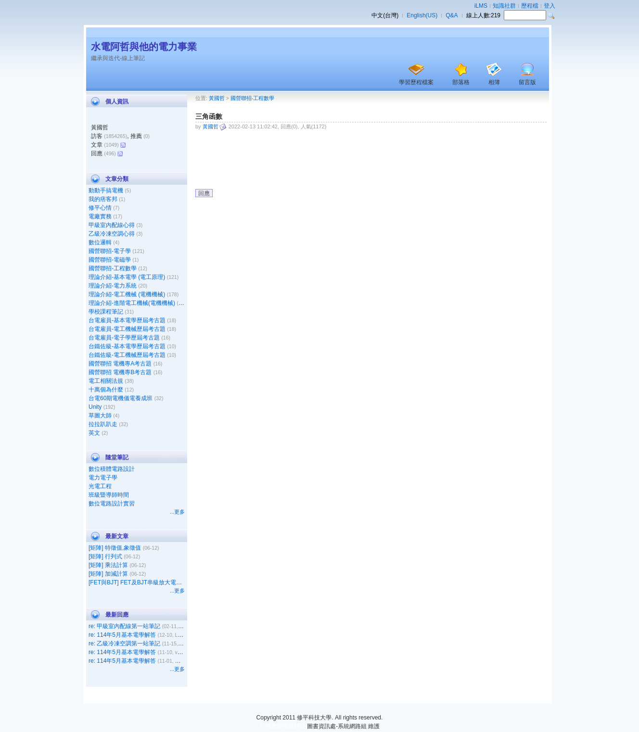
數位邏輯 (100, 242)
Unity (95, 407)
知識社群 (504, 5)
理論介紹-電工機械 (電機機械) (127, 294)
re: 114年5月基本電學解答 (122, 634)
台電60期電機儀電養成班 (121, 398)
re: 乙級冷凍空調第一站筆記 (124, 643)
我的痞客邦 (103, 199)
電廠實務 (100, 216)
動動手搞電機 (106, 190)
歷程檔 (529, 5)
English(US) (422, 15)
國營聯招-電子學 (110, 251)
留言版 (527, 82)
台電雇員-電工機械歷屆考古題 (127, 329)
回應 (204, 193)
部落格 (461, 82)
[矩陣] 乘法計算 (108, 565)
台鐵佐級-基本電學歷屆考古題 (127, 346)
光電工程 (100, 486)
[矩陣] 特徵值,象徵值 (115, 547)
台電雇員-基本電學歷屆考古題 (127, 320)
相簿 (494, 82)
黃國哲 (217, 98)
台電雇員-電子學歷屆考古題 (124, 337)
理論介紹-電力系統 (113, 285)
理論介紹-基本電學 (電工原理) (127, 277)
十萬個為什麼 (106, 389)
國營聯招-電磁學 (110, 259)
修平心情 (100, 207)
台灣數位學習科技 (282, 726)
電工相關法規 (106, 381)
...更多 (177, 512)
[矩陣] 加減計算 (108, 573)
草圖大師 (100, 415)
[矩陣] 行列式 (105, 556)
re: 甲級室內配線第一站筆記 (124, 626)
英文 (94, 432)
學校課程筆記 (106, 311)
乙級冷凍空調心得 (112, 233)
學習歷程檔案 (416, 82)
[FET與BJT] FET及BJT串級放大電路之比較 (144, 582)
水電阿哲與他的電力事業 (144, 46)
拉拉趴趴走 (103, 424)
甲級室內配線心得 (112, 225)
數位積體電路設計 (112, 469)
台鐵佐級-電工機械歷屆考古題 (127, 355)
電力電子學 (103, 477)
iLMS (480, 5)
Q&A (452, 15)
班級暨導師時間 (109, 495)
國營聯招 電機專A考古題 (120, 363)
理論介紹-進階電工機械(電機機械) (132, 303)
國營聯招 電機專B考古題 (120, 372)
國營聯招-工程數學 (113, 268)
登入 (549, 5)
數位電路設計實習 (112, 503)
